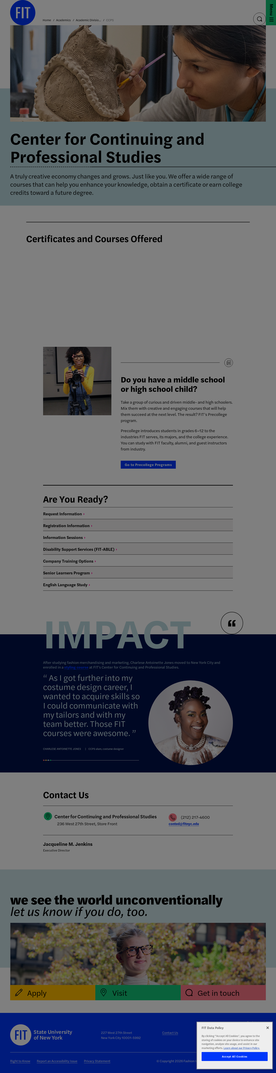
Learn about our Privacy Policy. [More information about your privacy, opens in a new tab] (242, 1048)
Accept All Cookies (234, 1056)
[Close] (267, 1027)
